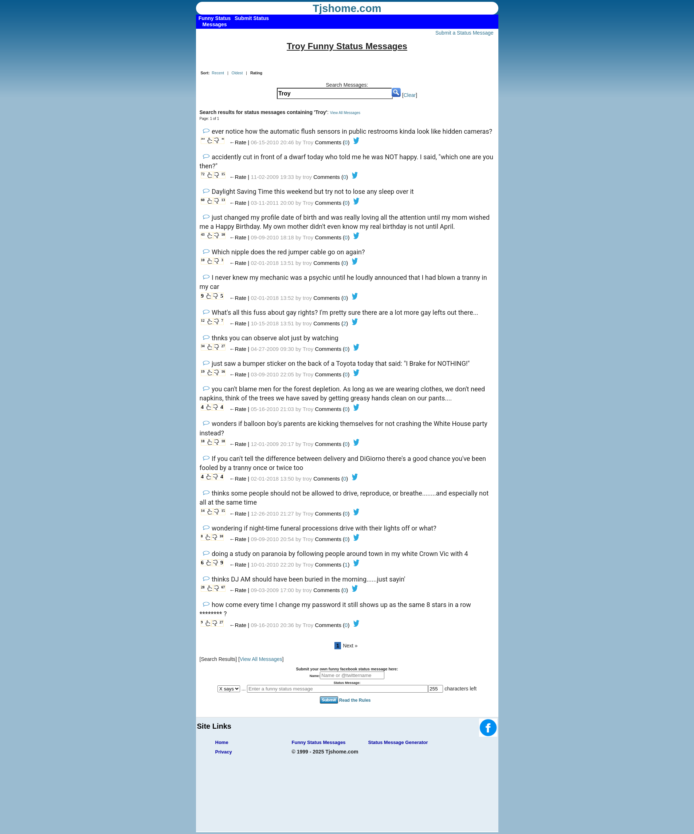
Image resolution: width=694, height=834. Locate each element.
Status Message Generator (398, 742)
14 (203, 511)
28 (203, 587)
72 (203, 174)
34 (203, 346)
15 (223, 174)
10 (223, 234)
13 (223, 200)
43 (203, 234)
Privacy (223, 752)
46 (222, 138)
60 (203, 200)
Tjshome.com (347, 8)
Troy (308, 142)
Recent (218, 73)
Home (221, 742)
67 (223, 587)
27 (223, 346)
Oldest (237, 73)
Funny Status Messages (319, 742)
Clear (410, 95)
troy (307, 177)
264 (203, 138)
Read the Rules (355, 699)
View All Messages (345, 113)
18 (203, 441)
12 (203, 320)
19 (203, 371)
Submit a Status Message (464, 33)
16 (223, 371)
